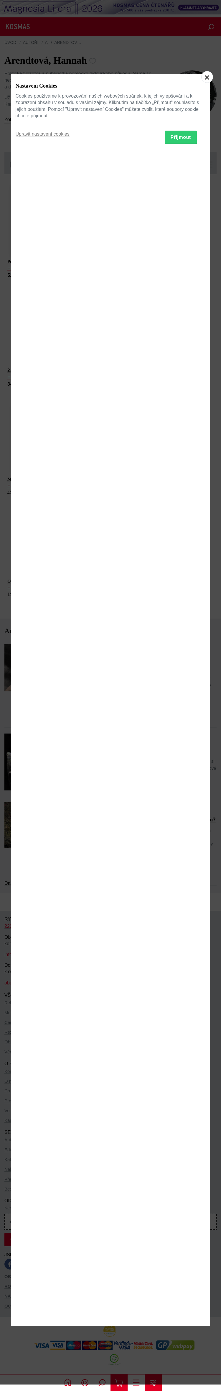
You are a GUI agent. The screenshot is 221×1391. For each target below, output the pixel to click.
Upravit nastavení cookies (43, 722)
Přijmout (181, 726)
